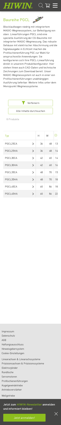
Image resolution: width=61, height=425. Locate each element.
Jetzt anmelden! (24, 417)
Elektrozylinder (10, 367)
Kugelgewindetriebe (12, 385)
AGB (4, 340)
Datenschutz (8, 335)
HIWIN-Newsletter (29, 404)
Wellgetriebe (8, 395)
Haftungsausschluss (13, 344)
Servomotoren (9, 376)
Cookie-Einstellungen (13, 353)
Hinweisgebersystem (13, 348)
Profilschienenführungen (15, 381)
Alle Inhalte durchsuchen (30, 111)
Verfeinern (30, 103)
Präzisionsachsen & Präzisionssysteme (23, 363)
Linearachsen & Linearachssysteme (21, 359)
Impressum (8, 331)
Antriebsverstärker (12, 389)
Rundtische (8, 372)
